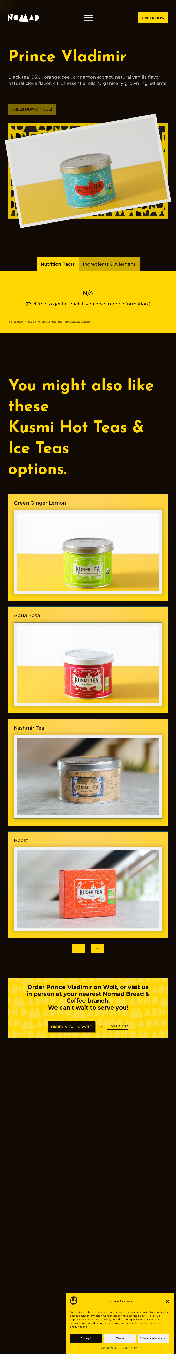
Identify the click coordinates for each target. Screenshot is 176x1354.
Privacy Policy (128, 1347)
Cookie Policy (109, 1347)
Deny (120, 1338)
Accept (85, 1338)
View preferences (153, 1338)
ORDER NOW (153, 18)
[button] (167, 1301)
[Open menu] (88, 17)
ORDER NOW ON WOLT (71, 1030)
